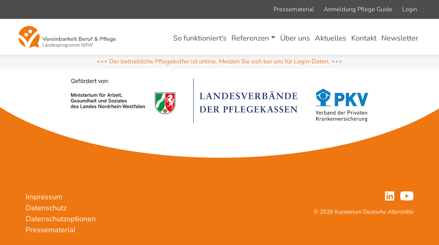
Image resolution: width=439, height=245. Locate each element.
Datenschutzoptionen (61, 219)
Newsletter (399, 38)
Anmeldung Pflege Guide (358, 9)
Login (409, 9)
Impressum (44, 197)
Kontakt (364, 38)
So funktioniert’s (200, 38)
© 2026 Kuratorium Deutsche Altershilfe (363, 211)
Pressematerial (293, 9)
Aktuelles (330, 38)
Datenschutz (46, 208)
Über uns (295, 38)
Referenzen (250, 38)
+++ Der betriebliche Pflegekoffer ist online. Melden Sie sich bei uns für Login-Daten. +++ (219, 61)
